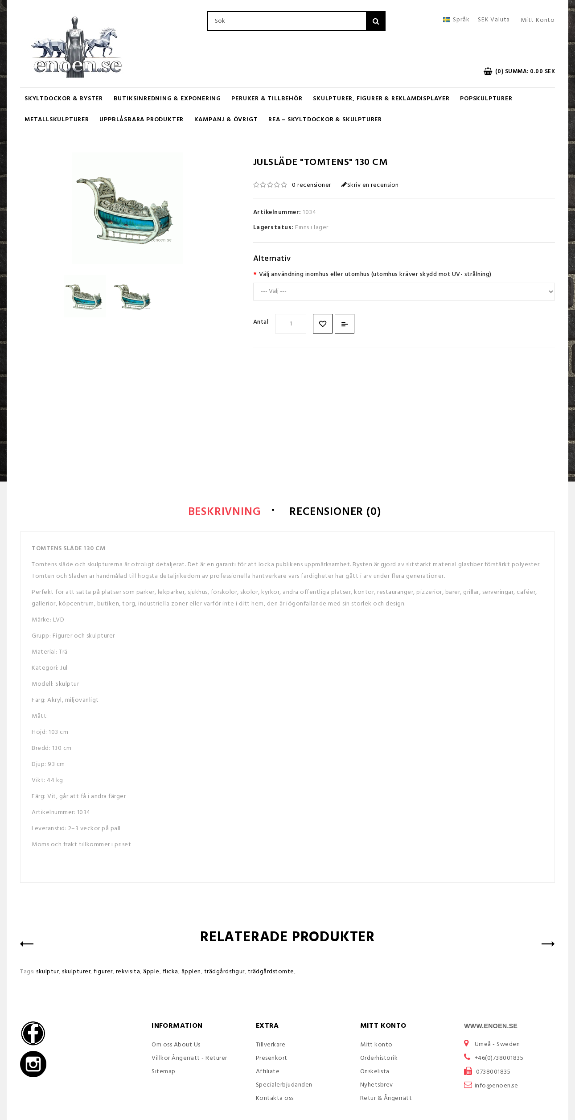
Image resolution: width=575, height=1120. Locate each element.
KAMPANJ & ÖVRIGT (226, 120)
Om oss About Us (176, 1045)
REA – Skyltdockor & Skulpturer (325, 120)
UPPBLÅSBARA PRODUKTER (141, 120)
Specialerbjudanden (284, 1085)
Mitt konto (376, 1045)
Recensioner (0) (335, 512)
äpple (151, 972)
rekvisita (128, 972)
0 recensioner (311, 185)
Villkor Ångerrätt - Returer (189, 1058)
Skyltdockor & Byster (64, 99)
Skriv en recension (370, 185)
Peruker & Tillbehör (266, 99)
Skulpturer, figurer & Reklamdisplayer (381, 99)
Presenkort (272, 1058)
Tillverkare (271, 1045)
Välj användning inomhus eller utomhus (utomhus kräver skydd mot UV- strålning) (375, 274)
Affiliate (268, 1071)
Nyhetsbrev (376, 1085)
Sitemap (164, 1071)
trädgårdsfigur (224, 972)
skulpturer (76, 972)
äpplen (191, 972)
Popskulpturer (486, 99)
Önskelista (375, 1071)
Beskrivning (224, 512)
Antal (261, 322)
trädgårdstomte (271, 972)
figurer (103, 972)
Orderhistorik (379, 1058)
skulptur (47, 972)
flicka (170, 972)
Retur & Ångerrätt (386, 1098)
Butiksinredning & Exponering (167, 99)
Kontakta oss (275, 1098)
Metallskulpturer (57, 120)
